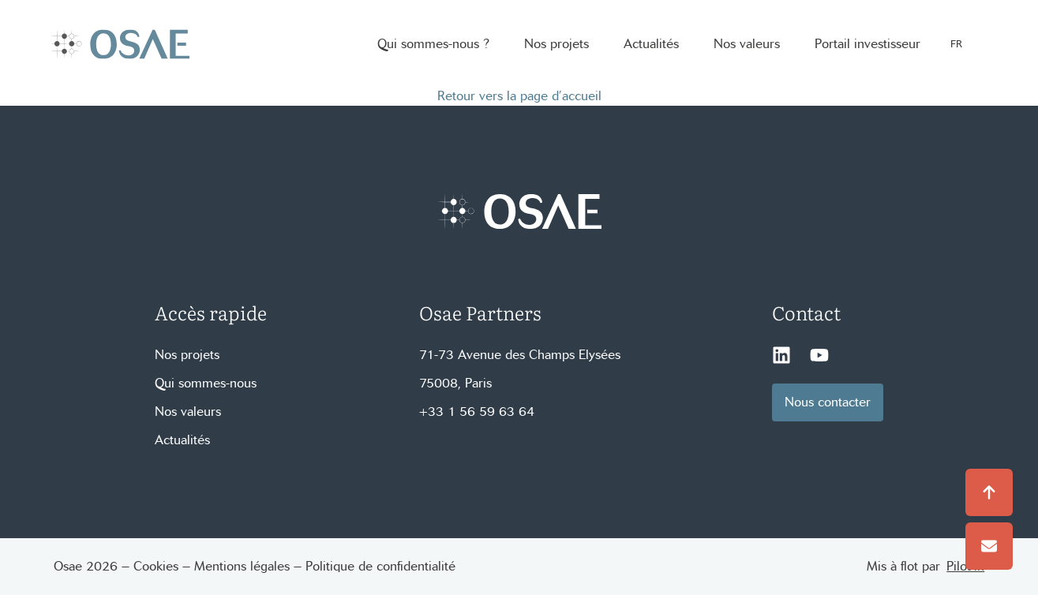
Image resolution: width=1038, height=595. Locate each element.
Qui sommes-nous (206, 383)
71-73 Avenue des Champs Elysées (519, 354)
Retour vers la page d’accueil (519, 95)
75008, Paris (455, 383)
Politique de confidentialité (380, 566)
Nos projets (187, 354)
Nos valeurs (188, 411)
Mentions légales (242, 566)
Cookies (155, 566)
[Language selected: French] (964, 44)
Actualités (182, 439)
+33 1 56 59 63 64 (476, 411)
